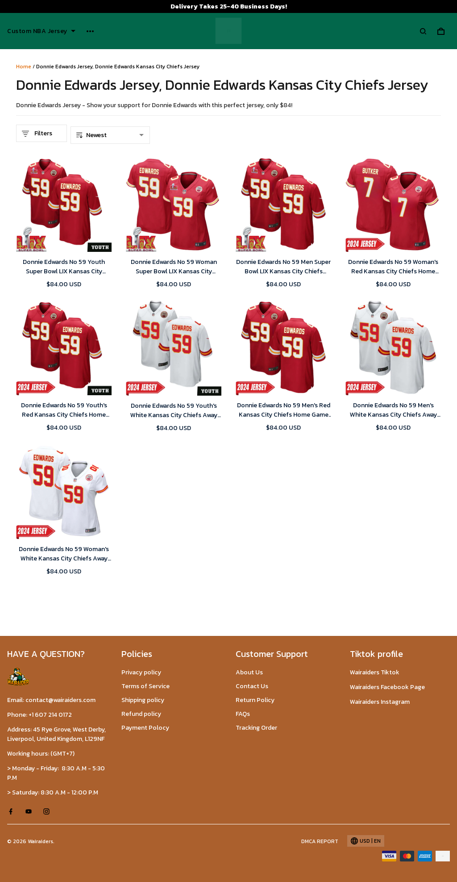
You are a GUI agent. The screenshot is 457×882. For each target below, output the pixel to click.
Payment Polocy (145, 727)
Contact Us (252, 686)
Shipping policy (142, 700)
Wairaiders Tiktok (374, 672)
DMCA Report (319, 841)
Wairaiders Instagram (380, 701)
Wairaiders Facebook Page (387, 687)
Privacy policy (141, 672)
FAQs (243, 714)
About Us (249, 672)
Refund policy (141, 714)
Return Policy (255, 700)
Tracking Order (256, 727)
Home (23, 67)
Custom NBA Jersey (41, 31)
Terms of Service (145, 686)
